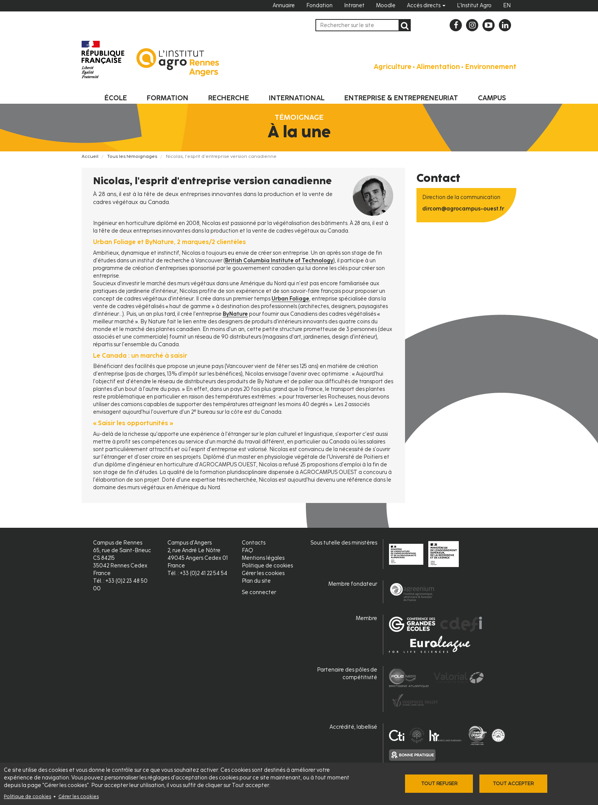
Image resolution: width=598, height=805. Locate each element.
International (297, 98)
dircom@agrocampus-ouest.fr (463, 209)
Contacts (253, 543)
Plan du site (256, 581)
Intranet (354, 5)
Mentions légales (263, 558)
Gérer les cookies (78, 796)
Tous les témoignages (132, 156)
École (115, 98)
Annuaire (284, 5)
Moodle (385, 5)
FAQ (247, 550)
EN (507, 5)
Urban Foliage (290, 299)
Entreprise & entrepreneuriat (401, 98)
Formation (167, 98)
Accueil (90, 156)
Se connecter (259, 592)
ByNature (235, 314)
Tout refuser (439, 783)
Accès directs (426, 5)
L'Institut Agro (474, 5)
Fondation (319, 5)
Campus (492, 98)
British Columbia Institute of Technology (279, 260)
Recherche (228, 98)
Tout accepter (513, 783)
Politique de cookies (27, 796)
